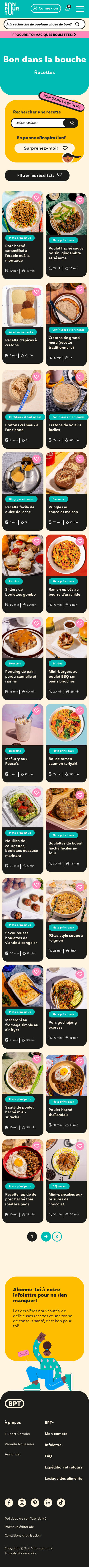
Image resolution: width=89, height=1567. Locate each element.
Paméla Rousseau (19, 1444)
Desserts (58, 499)
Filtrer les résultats (36, 176)
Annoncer (13, 1454)
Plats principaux (20, 238)
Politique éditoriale (19, 1527)
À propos (13, 1423)
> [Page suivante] (46, 1237)
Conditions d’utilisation (23, 1536)
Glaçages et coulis (21, 499)
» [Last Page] (57, 1237)
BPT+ (49, 1423)
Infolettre (53, 1445)
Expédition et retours (63, 1467)
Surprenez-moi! (41, 148)
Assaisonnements (21, 332)
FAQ (48, 1456)
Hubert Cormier (17, 1434)
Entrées (14, 582)
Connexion (45, 8)
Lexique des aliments (63, 1479)
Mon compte (56, 1434)
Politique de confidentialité (25, 1519)
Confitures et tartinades (68, 330)
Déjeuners (59, 1186)
